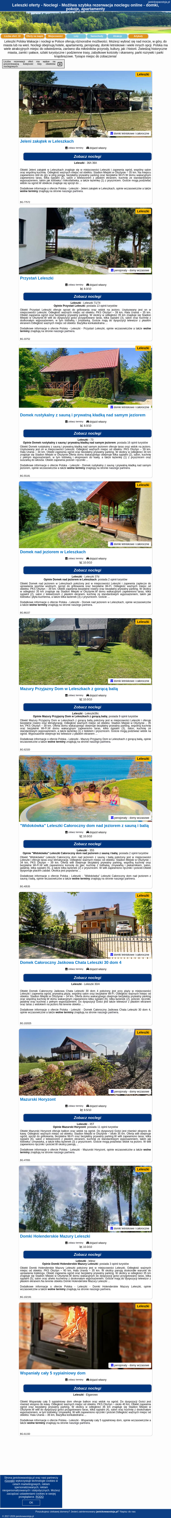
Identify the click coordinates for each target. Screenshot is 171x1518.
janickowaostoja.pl (159, 2)
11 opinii (102, 1127)
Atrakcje (117, 36)
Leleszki (143, 74)
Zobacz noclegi (87, 156)
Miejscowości (55, 36)
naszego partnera (72, 191)
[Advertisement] (85, 1476)
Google (9, 1480)
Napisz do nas (128, 1511)
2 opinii (112, 579)
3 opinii (114, 1263)
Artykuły (138, 36)
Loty (76, 36)
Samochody (97, 36)
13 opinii (102, 305)
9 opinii (123, 716)
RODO (40, 1496)
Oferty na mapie (34, 36)
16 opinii (132, 442)
